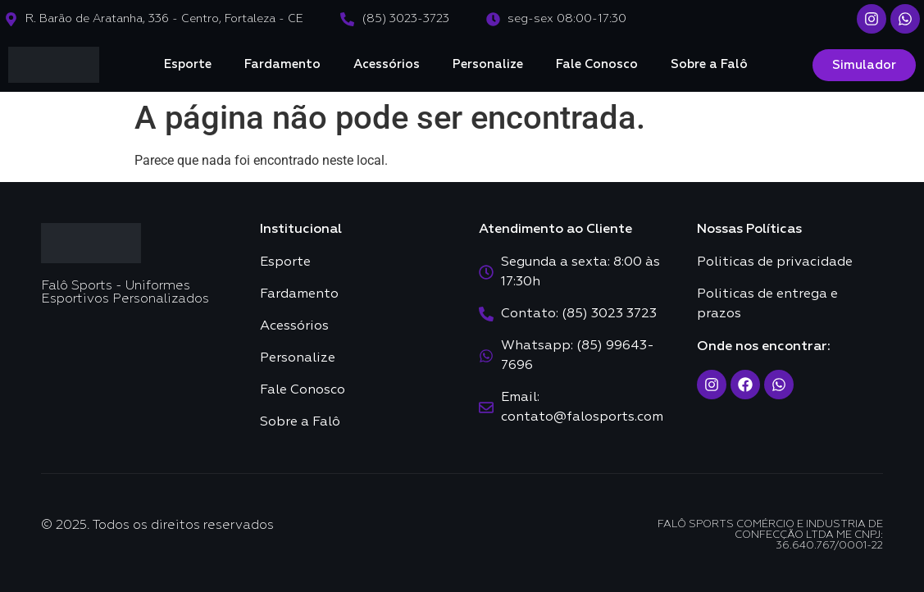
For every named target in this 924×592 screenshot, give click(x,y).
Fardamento (282, 64)
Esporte (188, 64)
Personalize (488, 64)
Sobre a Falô (709, 64)
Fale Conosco (597, 64)
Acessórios (386, 64)
